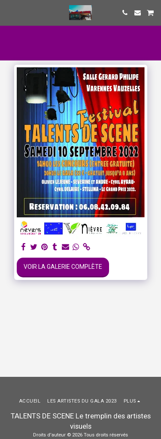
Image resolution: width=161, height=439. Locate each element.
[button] (9, 12)
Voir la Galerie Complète (63, 266)
